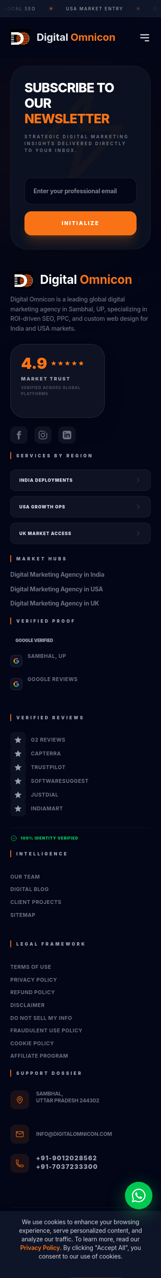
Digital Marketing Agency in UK (54, 603)
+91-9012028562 (66, 1158)
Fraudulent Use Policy (46, 1030)
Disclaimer (27, 1005)
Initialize (80, 223)
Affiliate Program (39, 1056)
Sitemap (23, 915)
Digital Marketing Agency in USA (56, 589)
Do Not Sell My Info (41, 1018)
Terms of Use (30, 967)
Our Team (25, 876)
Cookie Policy (32, 1043)
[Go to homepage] (61, 37)
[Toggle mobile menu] (144, 37)
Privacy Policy (33, 980)
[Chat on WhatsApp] (138, 1195)
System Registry (80, 1266)
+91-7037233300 (67, 1166)
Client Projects (35, 902)
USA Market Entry (97, 8)
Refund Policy (32, 992)
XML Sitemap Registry (128, 1236)
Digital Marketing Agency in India (57, 574)
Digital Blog (29, 889)
